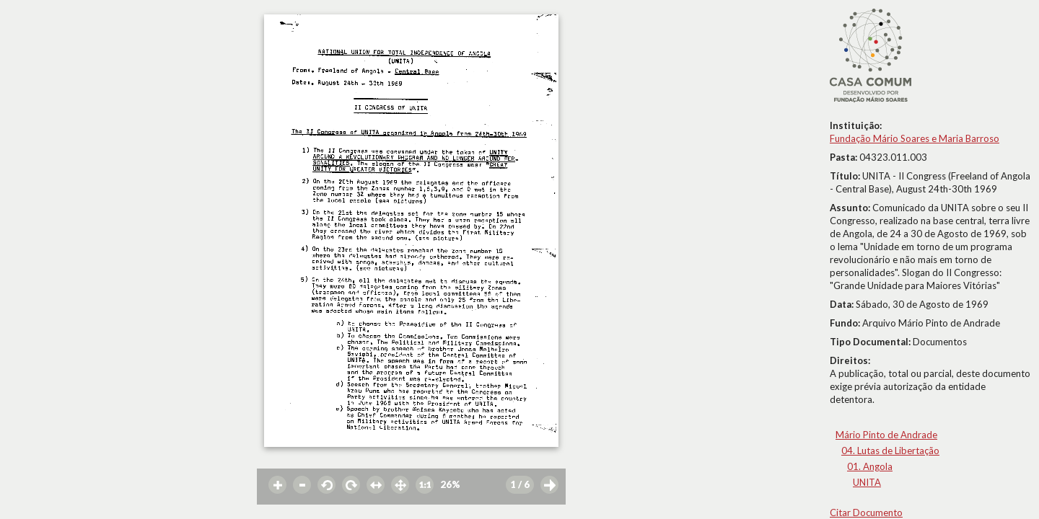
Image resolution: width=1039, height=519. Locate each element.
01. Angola (870, 466)
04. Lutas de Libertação (890, 450)
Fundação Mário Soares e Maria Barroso (914, 138)
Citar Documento (866, 512)
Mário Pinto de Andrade (886, 434)
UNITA (867, 482)
